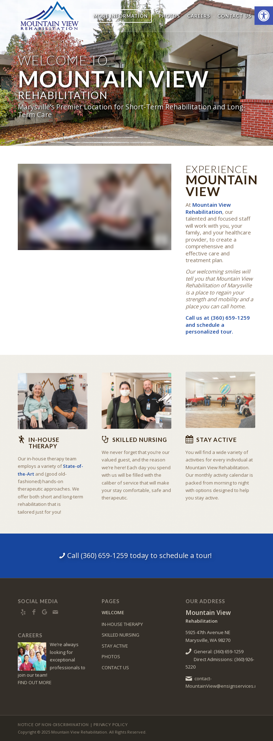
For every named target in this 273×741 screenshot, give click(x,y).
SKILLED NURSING (120, 635)
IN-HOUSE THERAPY (122, 624)
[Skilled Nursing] (105, 439)
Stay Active (216, 439)
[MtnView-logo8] (67, 16)
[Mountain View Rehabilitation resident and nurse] (52, 400)
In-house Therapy (43, 442)
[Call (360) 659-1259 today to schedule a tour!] (136, 556)
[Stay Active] (189, 439)
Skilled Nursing (139, 439)
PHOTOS (111, 656)
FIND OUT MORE (35, 682)
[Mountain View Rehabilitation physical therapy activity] (220, 395)
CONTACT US (115, 667)
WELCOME (113, 612)
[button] (264, 15)
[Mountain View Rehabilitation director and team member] (136, 398)
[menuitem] (120, 16)
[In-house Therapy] (21, 439)
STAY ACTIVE (115, 646)
